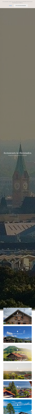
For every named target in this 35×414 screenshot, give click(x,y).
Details (10, 5)
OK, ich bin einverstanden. (21, 5)
